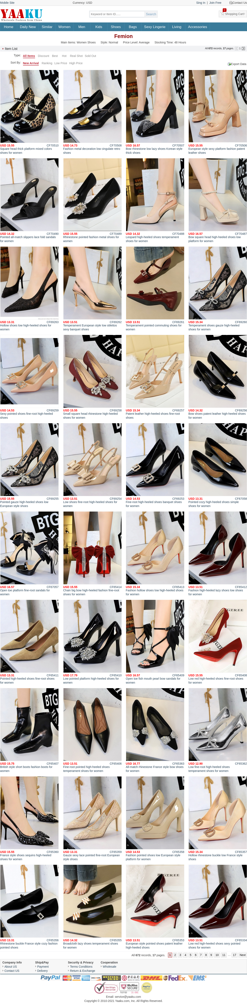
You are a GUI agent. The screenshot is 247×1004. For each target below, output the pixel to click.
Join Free (215, 2)
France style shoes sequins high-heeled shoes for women (29, 818)
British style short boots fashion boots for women (29, 730)
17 (234, 955)
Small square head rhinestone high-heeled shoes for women (92, 377)
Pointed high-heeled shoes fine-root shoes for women (29, 642)
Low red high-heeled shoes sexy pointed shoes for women (218, 907)
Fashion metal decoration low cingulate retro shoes (92, 112)
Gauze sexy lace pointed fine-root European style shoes (92, 818)
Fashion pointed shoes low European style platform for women (155, 818)
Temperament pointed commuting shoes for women (155, 288)
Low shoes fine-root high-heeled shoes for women (92, 465)
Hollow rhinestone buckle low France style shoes (218, 818)
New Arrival (31, 63)
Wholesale (109, 966)
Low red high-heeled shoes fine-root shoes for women (218, 642)
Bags (133, 27)
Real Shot (76, 56)
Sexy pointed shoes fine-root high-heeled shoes (29, 377)
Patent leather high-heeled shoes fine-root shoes (155, 377)
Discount (43, 56)
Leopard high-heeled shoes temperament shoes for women (155, 200)
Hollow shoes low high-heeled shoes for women (29, 288)
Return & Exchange (82, 970)
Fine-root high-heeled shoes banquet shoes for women (155, 465)
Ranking (47, 63)
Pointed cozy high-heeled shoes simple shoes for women (218, 465)
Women (64, 27)
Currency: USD (82, 2)
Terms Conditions (81, 966)
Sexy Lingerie (154, 27)
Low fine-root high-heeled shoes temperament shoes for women (218, 730)
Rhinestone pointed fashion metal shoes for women (92, 200)
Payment (43, 966)
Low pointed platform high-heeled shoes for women (92, 642)
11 (224, 955)
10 (217, 955)
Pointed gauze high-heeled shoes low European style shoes (29, 465)
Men (81, 27)
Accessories (197, 27)
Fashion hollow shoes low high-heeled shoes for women (155, 553)
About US (11, 966)
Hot (64, 56)
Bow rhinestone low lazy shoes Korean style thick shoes (155, 112)
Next (243, 955)
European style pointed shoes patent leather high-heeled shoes (155, 907)
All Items (29, 56)
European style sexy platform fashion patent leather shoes (218, 112)
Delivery (42, 970)
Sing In (200, 2)
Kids (98, 27)
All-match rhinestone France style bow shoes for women (155, 730)
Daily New (28, 27)
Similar (47, 27)
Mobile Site (7, 2)
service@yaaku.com (128, 996)
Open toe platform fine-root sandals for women (29, 553)
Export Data (238, 64)
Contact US (12, 970)
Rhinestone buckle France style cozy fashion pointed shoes (29, 907)
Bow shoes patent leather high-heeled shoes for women (218, 377)
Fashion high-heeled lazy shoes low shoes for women (218, 553)
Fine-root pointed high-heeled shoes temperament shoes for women (92, 730)
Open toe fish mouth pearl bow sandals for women (155, 642)
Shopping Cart (233, 13)
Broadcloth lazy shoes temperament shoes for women (92, 907)
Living (176, 27)
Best (55, 56)
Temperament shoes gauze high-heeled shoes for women (218, 288)
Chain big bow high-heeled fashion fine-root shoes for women (92, 553)
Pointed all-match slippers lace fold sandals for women (29, 200)
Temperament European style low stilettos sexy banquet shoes (92, 288)
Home (8, 27)
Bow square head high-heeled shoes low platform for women (218, 200)
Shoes (116, 27)
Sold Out (90, 56)
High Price (76, 63)
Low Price (60, 63)
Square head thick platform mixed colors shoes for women (29, 112)
